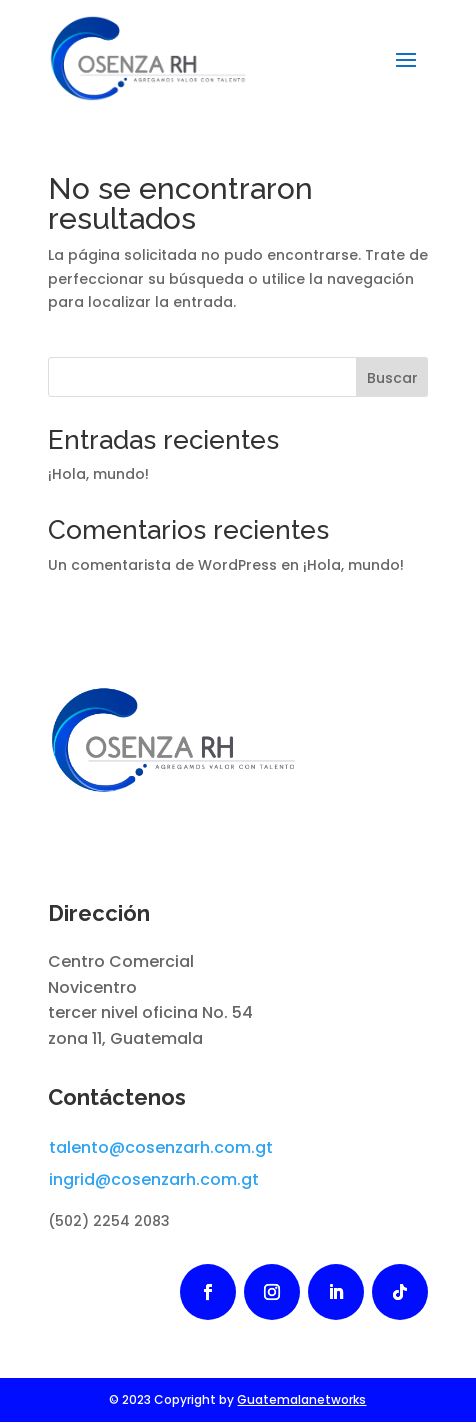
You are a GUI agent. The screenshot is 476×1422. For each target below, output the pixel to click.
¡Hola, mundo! (98, 474)
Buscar (392, 378)
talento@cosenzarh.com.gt (161, 1147)
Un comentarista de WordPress (162, 565)
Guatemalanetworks (301, 1399)
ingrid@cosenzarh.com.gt (154, 1179)
